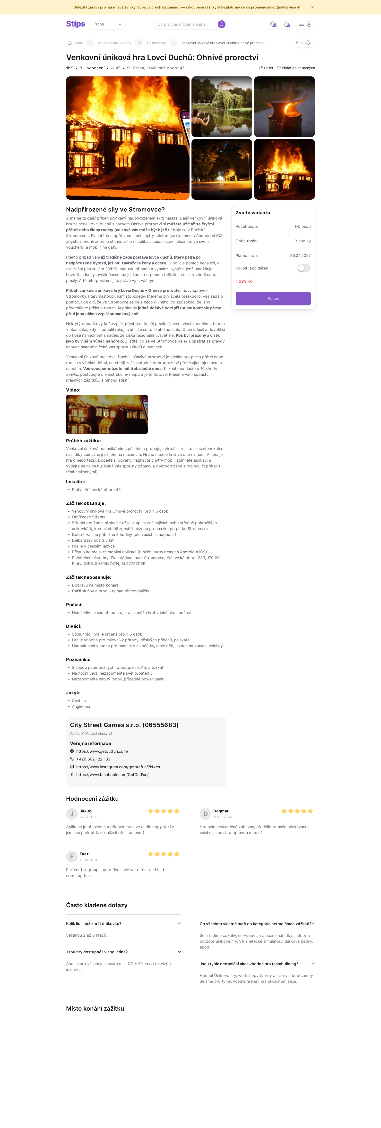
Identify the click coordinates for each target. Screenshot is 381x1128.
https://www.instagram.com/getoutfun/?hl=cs (115, 766)
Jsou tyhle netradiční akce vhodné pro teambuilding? (249, 963)
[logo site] (76, 24)
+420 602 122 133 (90, 759)
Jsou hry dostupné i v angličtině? (97, 951)
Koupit (273, 298)
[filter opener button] (303, 42)
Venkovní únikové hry (114, 43)
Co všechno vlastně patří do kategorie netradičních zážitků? (255, 923)
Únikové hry (156, 43)
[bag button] (287, 24)
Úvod (75, 43)
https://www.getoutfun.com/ (99, 751)
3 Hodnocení (92, 67)
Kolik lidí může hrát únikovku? (93, 923)
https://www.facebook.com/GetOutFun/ (109, 774)
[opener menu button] (305, 24)
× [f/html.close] (312, 7)
